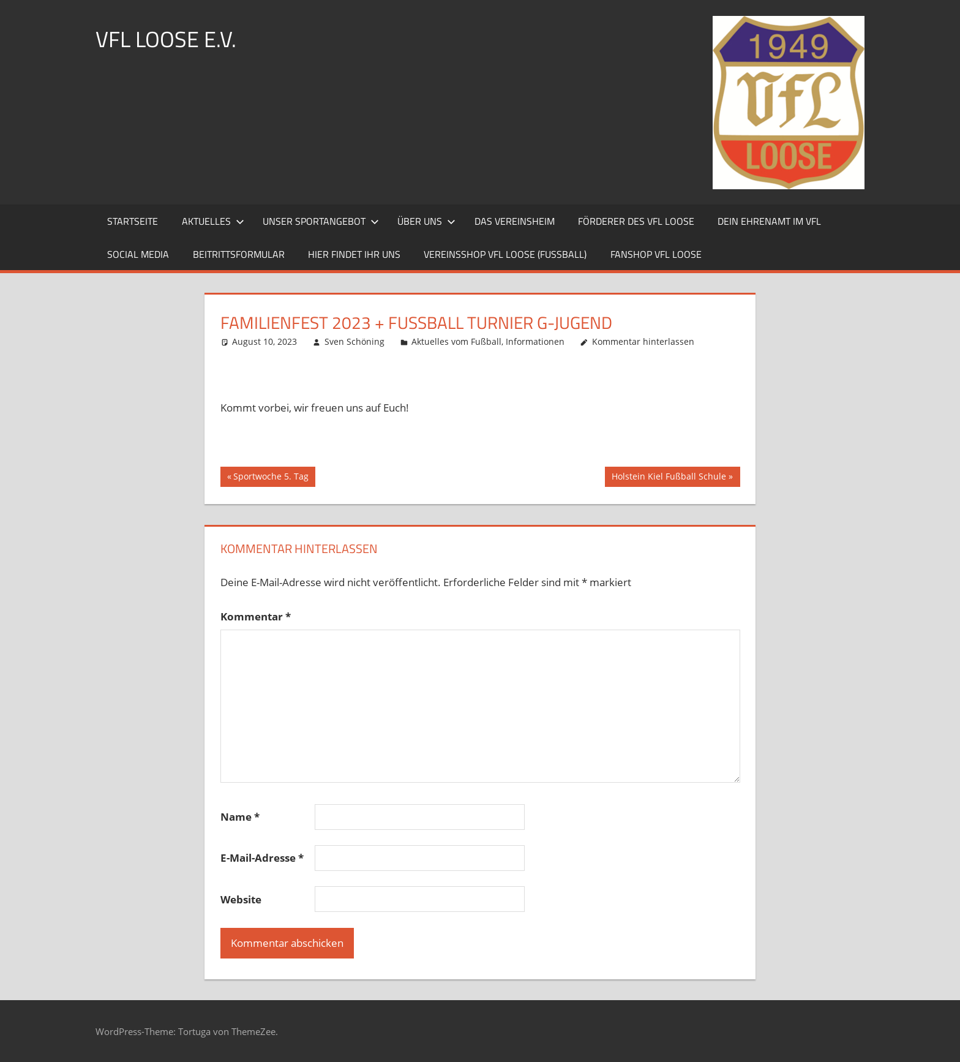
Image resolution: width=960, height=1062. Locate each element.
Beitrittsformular (239, 254)
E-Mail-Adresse (262, 858)
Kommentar (255, 616)
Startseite (132, 221)
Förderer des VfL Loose (636, 221)
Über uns (426, 221)
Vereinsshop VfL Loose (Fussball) (505, 254)
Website (240, 899)
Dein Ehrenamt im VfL (769, 221)
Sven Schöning (354, 341)
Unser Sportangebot (321, 221)
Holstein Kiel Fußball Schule (668, 478)
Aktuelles (213, 221)
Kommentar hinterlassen (643, 341)
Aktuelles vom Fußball (456, 341)
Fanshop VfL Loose (656, 254)
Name (240, 817)
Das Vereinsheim (514, 221)
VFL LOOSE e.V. (166, 39)
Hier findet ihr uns (354, 254)
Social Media (138, 254)
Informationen (535, 341)
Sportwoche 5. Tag (271, 478)
